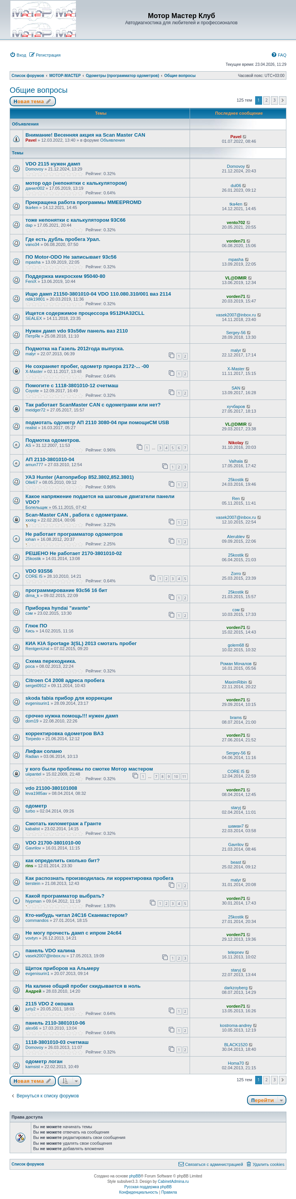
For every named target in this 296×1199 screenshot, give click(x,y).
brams (236, 717)
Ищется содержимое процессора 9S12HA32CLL (85, 313)
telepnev (236, 952)
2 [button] (267, 100)
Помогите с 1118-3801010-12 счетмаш (71, 385)
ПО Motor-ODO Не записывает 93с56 (70, 257)
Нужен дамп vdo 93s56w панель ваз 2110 (76, 331)
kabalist (32, 828)
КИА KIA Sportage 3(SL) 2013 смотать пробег (81, 643)
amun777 (34, 464)
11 (184, 776)
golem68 (236, 645)
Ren (236, 498)
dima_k (32, 595)
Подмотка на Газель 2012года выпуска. (74, 348)
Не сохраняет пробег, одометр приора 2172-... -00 (87, 366)
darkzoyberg (236, 987)
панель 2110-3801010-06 (55, 1023)
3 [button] (274, 100)
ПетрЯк (32, 336)
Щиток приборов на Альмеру (62, 968)
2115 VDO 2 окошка (49, 1004)
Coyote (32, 390)
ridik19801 (35, 299)
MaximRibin (236, 682)
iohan (30, 539)
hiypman (33, 901)
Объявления (112, 140)
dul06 (236, 185)
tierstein (32, 883)
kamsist (32, 1066)
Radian (32, 756)
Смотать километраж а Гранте (63, 823)
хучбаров (236, 406)
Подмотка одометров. (53, 440)
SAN (236, 388)
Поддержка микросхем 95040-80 (65, 276)
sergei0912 (35, 685)
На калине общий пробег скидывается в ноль (83, 986)
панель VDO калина (50, 950)
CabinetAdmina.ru (173, 1181)
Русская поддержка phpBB (148, 1187)
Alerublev (236, 536)
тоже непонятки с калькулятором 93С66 (75, 220)
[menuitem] (18, 55)
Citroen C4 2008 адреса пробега (64, 680)
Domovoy (34, 169)
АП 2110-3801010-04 (49, 459)
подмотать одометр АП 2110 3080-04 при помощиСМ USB (97, 422)
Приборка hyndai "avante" (57, 608)
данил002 (35, 188)
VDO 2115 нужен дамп (52, 164)
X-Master (34, 371)
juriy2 (30, 1009)
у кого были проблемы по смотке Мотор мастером (89, 769)
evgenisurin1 (37, 703)
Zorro (236, 573)
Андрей (33, 991)
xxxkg (30, 520)
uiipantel (33, 774)
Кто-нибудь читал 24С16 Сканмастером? (76, 915)
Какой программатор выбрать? (64, 896)
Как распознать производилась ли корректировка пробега (99, 878)
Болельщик (36, 507)
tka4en (31, 207)
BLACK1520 (236, 1044)
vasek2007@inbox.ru (236, 315)
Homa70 (236, 1063)
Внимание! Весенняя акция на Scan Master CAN (85, 135)
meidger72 (35, 410)
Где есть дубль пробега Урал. (62, 239)
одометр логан (43, 1061)
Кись (30, 631)
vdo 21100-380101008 (51, 788)
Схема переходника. (50, 661)
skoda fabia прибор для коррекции (68, 698)
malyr (30, 353)
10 (176, 776)
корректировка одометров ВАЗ (64, 733)
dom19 (32, 721)
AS (28, 445)
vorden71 (236, 241)
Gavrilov (33, 848)
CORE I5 (33, 576)
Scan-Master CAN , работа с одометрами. (76, 515)
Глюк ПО (36, 626)
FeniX (31, 281)
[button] (282, 100)
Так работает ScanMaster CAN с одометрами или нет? (93, 405)
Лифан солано (43, 751)
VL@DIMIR (236, 278)
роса (30, 666)
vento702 (236, 222)
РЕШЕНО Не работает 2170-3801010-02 (73, 553)
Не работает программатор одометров (74, 534)
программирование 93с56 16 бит (66, 590)
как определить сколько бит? (62, 860)
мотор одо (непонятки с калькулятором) (76, 183)
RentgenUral (37, 648)
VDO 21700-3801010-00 (53, 843)
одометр (36, 806)
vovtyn (31, 938)
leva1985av (36, 793)
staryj (236, 807)
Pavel (31, 140)
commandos (37, 920)
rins (29, 865)
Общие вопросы (38, 90)
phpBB (135, 1176)
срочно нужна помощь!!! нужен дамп (71, 716)
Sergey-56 (236, 332)
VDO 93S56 (38, 571)
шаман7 (236, 826)
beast (236, 862)
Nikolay (235, 442)
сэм (29, 613)
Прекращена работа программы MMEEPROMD (83, 202)
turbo (30, 811)
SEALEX (33, 318)
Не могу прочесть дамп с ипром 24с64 (73, 933)
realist (31, 427)
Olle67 (31, 482)
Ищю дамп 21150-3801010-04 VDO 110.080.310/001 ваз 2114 (98, 294)
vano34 (32, 244)
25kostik (236, 479)
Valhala (236, 461)
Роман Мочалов (235, 663)
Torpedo (33, 738)
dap (28, 225)
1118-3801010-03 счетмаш (57, 1042)
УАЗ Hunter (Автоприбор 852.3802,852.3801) (79, 477)
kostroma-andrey (236, 1025)
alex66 (31, 1028)
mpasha (32, 262)
